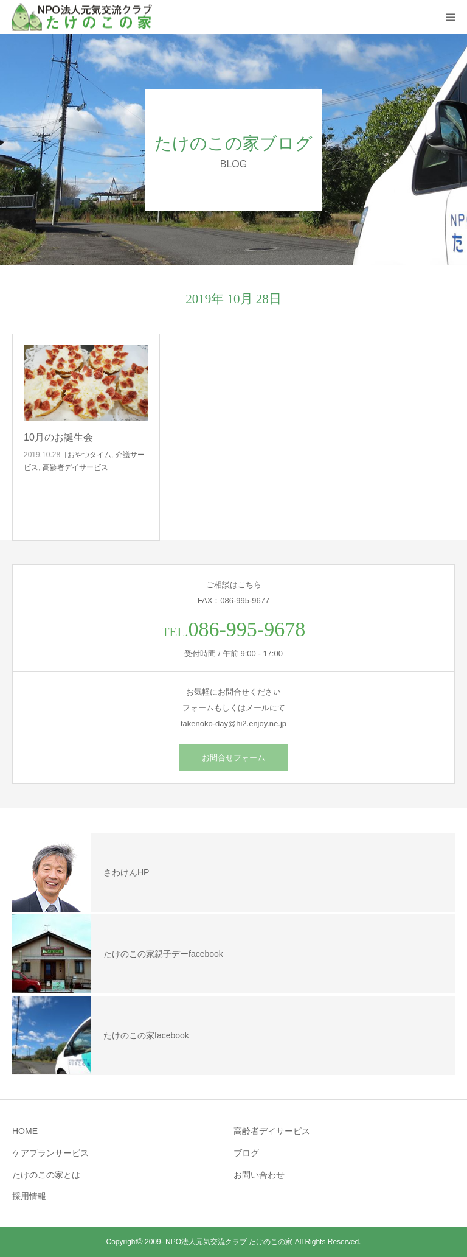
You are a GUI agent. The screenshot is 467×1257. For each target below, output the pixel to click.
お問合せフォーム (233, 757)
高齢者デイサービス (75, 467)
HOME (25, 1131)
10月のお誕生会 (58, 437)
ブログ (246, 1153)
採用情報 (29, 1196)
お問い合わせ (259, 1175)
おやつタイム (89, 454)
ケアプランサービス (50, 1153)
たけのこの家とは (46, 1175)
